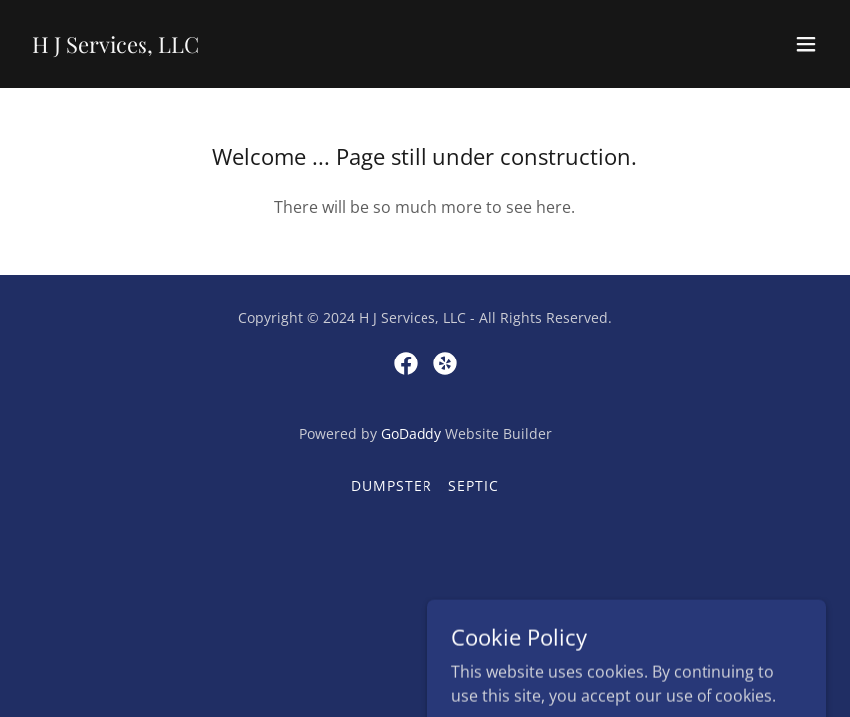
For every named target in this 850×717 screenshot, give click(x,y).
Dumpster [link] (391, 485)
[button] (806, 44)
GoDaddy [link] (411, 433)
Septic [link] (473, 485)
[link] (115, 47)
